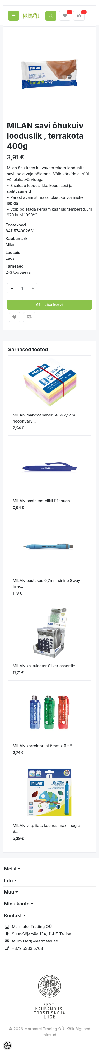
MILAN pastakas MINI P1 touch (41, 500)
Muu (9, 892)
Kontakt (13, 915)
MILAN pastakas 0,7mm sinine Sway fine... (46, 583)
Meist (10, 869)
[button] (11, 74)
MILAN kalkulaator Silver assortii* (44, 665)
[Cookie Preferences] (7, 1045)
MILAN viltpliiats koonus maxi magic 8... (46, 828)
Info (8, 880)
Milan (11, 244)
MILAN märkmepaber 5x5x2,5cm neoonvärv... (44, 418)
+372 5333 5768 (27, 948)
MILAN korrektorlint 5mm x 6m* (42, 745)
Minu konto (17, 903)
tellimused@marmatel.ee (35, 941)
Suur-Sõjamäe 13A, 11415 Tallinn (41, 933)
